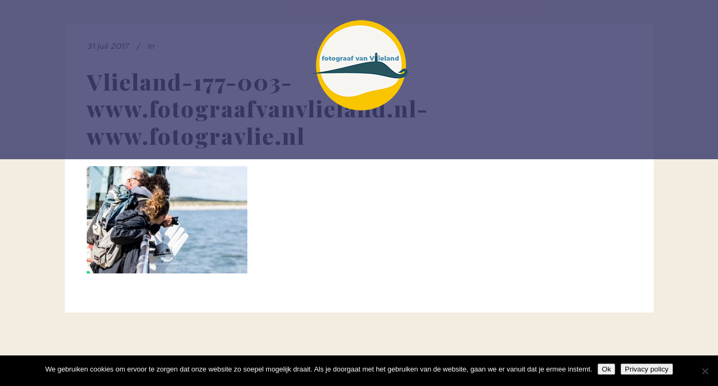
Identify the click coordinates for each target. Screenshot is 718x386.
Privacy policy (646, 369)
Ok (606, 369)
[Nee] (704, 371)
